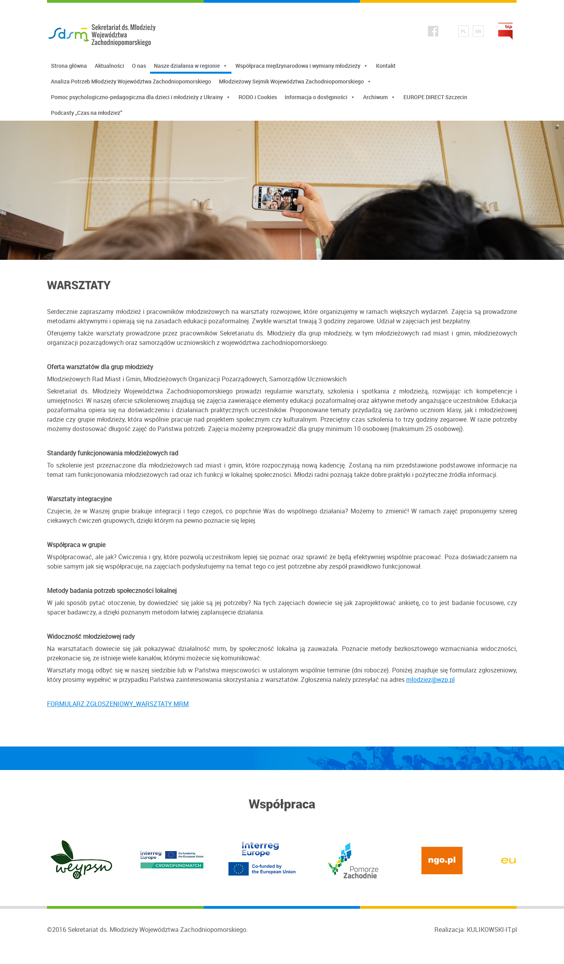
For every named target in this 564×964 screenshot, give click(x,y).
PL (463, 31)
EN (478, 31)
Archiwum (379, 97)
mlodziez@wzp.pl (430, 679)
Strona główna (69, 65)
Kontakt (386, 65)
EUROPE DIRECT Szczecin (435, 97)
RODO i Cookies (258, 97)
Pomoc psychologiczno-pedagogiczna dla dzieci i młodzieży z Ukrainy (141, 97)
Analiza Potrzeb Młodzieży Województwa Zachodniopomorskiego (131, 81)
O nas (139, 65)
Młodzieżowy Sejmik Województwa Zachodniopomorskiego (295, 81)
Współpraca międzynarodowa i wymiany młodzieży (301, 66)
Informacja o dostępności (320, 97)
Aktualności (109, 65)
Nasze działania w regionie (191, 66)
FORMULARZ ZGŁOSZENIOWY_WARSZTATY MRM (118, 703)
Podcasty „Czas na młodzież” (86, 112)
